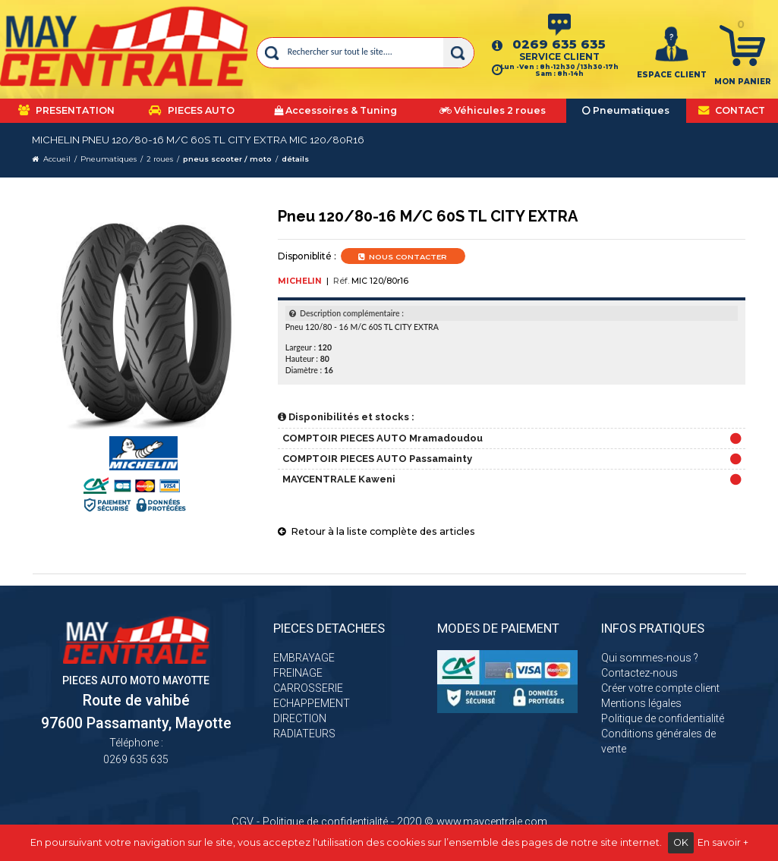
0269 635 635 (559, 44)
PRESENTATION (66, 110)
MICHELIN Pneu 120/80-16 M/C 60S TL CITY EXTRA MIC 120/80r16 (198, 140)
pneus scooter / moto (227, 159)
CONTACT (731, 110)
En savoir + (723, 842)
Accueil (57, 159)
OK (680, 842)
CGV (243, 821)
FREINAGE (298, 673)
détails (295, 159)
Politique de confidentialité (662, 718)
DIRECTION (299, 718)
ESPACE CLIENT (672, 75)
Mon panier (742, 81)
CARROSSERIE (308, 688)
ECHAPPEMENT (311, 703)
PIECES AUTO (192, 110)
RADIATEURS (304, 733)
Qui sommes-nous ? (649, 658)
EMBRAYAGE (304, 658)
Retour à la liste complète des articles (376, 531)
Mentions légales (641, 703)
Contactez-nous (639, 673)
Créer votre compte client (660, 688)
